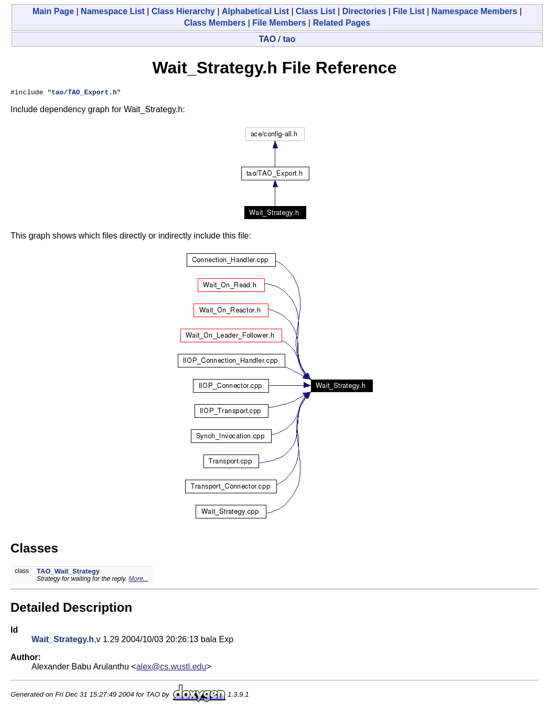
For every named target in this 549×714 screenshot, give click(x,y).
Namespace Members (475, 11)
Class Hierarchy (183, 11)
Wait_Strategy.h (62, 640)
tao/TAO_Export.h (84, 93)
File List (408, 11)
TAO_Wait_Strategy (68, 573)
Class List (316, 11)
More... (138, 580)
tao (289, 39)
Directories (364, 11)
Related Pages (341, 22)
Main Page (53, 11)
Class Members (214, 22)
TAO (267, 39)
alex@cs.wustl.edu (171, 668)
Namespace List (113, 11)
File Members (279, 22)
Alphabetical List (255, 11)
